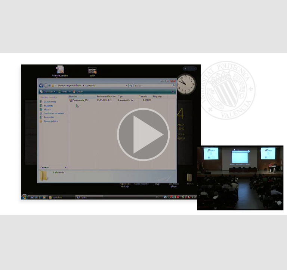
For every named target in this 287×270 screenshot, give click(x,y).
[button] (143, 135)
